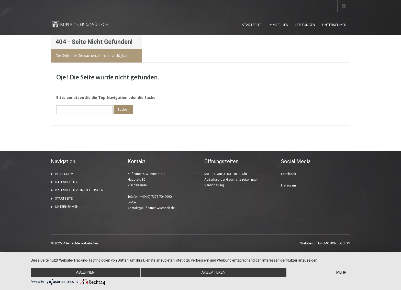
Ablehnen (85, 272)
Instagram (288, 185)
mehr (341, 272)
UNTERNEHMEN (334, 25)
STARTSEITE (251, 25)
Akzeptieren (213, 272)
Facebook (288, 174)
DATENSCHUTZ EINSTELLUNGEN (79, 190)
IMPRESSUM (64, 174)
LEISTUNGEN (305, 25)
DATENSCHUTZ (66, 182)
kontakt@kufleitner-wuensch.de (151, 208)
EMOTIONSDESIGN (336, 243)
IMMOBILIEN (278, 25)
